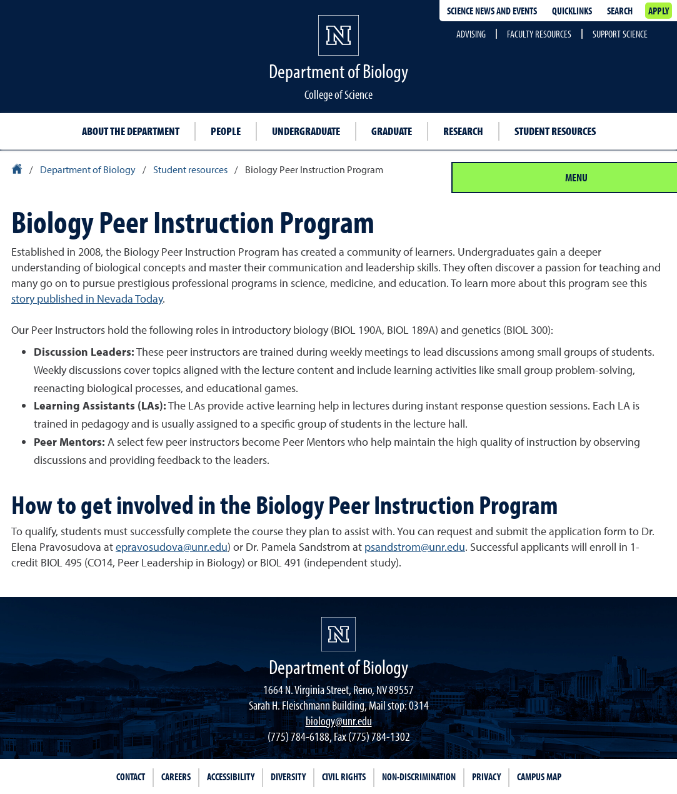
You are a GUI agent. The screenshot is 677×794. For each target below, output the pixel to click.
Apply (658, 10)
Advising (471, 34)
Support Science (620, 34)
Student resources (555, 131)
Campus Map (539, 776)
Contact (130, 776)
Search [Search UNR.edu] (620, 10)
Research (463, 131)
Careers (176, 776)
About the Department (130, 131)
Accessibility (230, 776)
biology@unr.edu (339, 720)
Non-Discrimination (419, 776)
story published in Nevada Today (87, 298)
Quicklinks (572, 10)
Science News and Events (492, 10)
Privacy (486, 776)
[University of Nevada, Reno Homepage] (338, 634)
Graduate (391, 131)
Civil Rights (344, 776)
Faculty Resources (539, 34)
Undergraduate (306, 131)
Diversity (288, 776)
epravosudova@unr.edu (172, 547)
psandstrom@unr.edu (414, 547)
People (226, 131)
